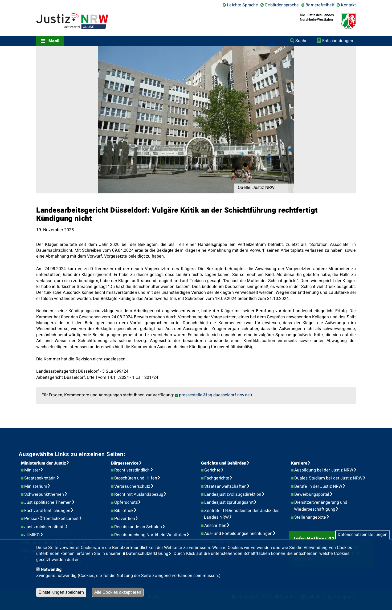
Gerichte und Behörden (223, 463)
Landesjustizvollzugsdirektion (232, 494)
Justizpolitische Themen (48, 502)
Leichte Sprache (242, 5)
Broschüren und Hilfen (135, 478)
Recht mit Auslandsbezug (138, 494)
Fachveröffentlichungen (47, 510)
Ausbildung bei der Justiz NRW (323, 470)
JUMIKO (32, 535)
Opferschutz (126, 502)
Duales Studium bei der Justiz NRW (328, 478)
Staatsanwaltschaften (225, 486)
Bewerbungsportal (311, 494)
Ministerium (35, 486)
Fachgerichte (216, 478)
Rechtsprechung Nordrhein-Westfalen (150, 535)
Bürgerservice (124, 463)
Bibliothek (123, 510)
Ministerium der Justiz (43, 463)
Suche (301, 41)
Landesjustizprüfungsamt (229, 502)
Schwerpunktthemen (44, 494)
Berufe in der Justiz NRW (318, 486)
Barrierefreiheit (319, 5)
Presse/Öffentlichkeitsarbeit (51, 518)
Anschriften (215, 525)
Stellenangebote (310, 517)
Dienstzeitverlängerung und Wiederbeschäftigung (320, 506)
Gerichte (212, 470)
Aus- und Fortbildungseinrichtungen (238, 533)
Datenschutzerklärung (147, 553)
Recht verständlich (132, 470)
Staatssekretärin (40, 478)
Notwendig (51, 569)
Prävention (124, 518)
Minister (32, 470)
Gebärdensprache (282, 5)
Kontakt (348, 5)
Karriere (299, 463)
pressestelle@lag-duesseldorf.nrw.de (214, 395)
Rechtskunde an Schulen (138, 527)
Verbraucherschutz (132, 486)
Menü (53, 41)
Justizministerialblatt (44, 527)
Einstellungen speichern (61, 592)
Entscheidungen (337, 41)
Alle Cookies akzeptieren (117, 592)
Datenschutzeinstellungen (362, 535)
